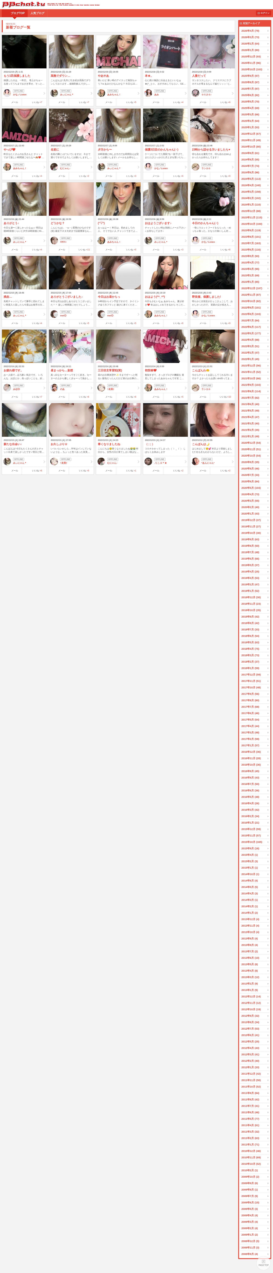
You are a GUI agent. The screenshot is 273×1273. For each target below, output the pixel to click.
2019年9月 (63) (250, 539)
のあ (71, 388)
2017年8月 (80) (250, 700)
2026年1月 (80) (250, 50)
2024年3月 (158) (251, 191)
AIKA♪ (71, 240)
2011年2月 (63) (250, 1138)
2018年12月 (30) (251, 597)
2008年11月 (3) (250, 1247)
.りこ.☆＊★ (165, 461)
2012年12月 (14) (251, 996)
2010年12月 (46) (251, 1150)
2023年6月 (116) (251, 249)
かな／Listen (24, 93)
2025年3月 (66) (250, 114)
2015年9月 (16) (250, 848)
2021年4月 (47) (250, 417)
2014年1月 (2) (249, 912)
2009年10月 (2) (250, 1176)
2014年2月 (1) (249, 906)
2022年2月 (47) (250, 352)
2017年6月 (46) (250, 713)
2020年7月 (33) (250, 474)
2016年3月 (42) (250, 809)
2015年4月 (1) (249, 854)
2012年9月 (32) (250, 1015)
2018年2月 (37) (250, 661)
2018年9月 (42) (250, 616)
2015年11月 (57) (251, 835)
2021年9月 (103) (251, 384)
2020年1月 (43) (250, 513)
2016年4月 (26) (250, 803)
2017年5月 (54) (250, 719)
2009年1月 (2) (249, 1234)
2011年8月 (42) (250, 1099)
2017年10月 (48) (251, 687)
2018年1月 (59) (250, 668)
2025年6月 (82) (250, 95)
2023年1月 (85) (250, 281)
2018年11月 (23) (251, 603)
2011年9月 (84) (250, 1093)
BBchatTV (49, 4)
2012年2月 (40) (250, 1060)
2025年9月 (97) (250, 75)
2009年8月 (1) (249, 1189)
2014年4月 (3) (249, 893)
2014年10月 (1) (250, 874)
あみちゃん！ (118, 93)
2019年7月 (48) (250, 552)
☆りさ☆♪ (212, 93)
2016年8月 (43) (250, 777)
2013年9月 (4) (249, 938)
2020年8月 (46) (250, 468)
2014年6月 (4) (249, 880)
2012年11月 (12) (251, 1002)
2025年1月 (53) (250, 127)
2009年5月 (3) (249, 1208)
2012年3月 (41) (250, 1054)
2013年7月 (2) (249, 951)
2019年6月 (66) (250, 558)
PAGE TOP (263, 1263)
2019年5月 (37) (250, 565)
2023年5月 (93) (250, 256)
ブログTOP (18, 13)
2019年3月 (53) (250, 577)
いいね (37, 102)
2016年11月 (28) (251, 758)
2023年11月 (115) (251, 217)
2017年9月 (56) (250, 693)
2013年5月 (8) (249, 964)
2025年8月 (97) (250, 82)
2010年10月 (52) (251, 1163)
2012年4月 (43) (250, 1047)
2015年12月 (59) (251, 829)
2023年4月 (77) (250, 262)
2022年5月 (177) (251, 333)
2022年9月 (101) (251, 307)
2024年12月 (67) (251, 133)
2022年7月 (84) (250, 320)
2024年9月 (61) (250, 153)
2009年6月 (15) (250, 1202)
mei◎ (71, 314)
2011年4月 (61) (250, 1125)
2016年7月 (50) (250, 783)
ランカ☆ (212, 167)
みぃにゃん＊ (71, 93)
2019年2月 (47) (250, 584)
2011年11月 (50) (251, 1080)
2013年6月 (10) (250, 957)
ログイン (265, 13)
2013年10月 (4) (250, 932)
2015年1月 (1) (249, 867)
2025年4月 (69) (250, 107)
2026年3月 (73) (250, 37)
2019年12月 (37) (251, 520)
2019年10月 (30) (251, 532)
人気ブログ (37, 13)
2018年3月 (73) (250, 655)
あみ (165, 93)
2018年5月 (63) (250, 642)
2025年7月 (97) (250, 88)
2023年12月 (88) (251, 210)
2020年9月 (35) (250, 462)
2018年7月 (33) (250, 629)
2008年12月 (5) (250, 1241)
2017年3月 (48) (250, 732)
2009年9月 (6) (249, 1183)
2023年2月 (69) (250, 275)
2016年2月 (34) (250, 816)
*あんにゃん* (212, 461)
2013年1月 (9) (249, 990)
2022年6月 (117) (251, 326)
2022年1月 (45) (250, 359)
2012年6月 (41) (250, 1035)
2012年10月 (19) (251, 1009)
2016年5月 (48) (250, 796)
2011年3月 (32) (250, 1131)
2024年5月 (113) (251, 178)
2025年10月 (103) (251, 69)
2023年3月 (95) (250, 268)
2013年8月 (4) (249, 944)
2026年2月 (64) (250, 43)
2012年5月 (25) (250, 1041)
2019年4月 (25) (250, 571)
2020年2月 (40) (250, 507)
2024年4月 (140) (251, 185)
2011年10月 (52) (251, 1086)
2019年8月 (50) (250, 545)
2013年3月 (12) (250, 977)
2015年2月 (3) (249, 861)
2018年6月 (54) (250, 635)
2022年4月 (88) (250, 339)
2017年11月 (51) (251, 680)
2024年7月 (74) (250, 165)
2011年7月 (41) (250, 1105)
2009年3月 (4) (249, 1221)
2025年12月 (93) (251, 56)
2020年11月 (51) (251, 449)
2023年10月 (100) (251, 223)
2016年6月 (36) (250, 790)
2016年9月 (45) (250, 771)
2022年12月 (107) (251, 288)
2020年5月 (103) (251, 487)
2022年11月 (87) (251, 294)
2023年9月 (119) (251, 230)
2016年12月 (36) (251, 751)
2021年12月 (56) (251, 365)
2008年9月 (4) (249, 1253)
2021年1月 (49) (250, 436)
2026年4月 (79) (250, 30)
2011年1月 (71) (250, 1144)
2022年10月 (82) (251, 301)
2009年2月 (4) (249, 1228)
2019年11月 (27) (251, 526)
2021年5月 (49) (250, 410)
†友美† (118, 388)
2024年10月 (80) (251, 146)
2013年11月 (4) (250, 925)
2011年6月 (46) (250, 1112)
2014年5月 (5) (249, 886)
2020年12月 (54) (251, 442)
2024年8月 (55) (250, 159)
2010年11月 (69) (251, 1157)
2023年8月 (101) (251, 236)
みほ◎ (24, 388)
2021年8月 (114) (251, 391)
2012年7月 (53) (250, 1028)
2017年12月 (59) (251, 674)
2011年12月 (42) (251, 1073)
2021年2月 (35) (250, 429)
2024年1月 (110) (251, 204)
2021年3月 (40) (250, 423)
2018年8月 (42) (250, 623)
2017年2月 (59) (250, 738)
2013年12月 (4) (250, 919)
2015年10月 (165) (251, 841)
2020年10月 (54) (251, 455)
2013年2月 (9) (249, 983)
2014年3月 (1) (249, 899)
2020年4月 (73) (250, 494)
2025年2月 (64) (250, 120)
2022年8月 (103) (251, 314)
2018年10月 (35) (251, 610)
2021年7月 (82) (250, 397)
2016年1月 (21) (250, 822)
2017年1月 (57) (250, 745)
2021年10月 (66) (251, 378)
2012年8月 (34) (250, 1022)
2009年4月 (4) (249, 1215)
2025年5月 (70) (250, 101)
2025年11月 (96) (251, 62)
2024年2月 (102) (251, 198)
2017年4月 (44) (250, 726)
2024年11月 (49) (251, 140)
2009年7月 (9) (249, 1196)
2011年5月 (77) (250, 1118)
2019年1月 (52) (250, 590)
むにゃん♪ (71, 167)
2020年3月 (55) (250, 500)
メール (14, 102)
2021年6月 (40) (250, 404)
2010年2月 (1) (249, 1170)
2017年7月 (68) (250, 706)
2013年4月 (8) (249, 970)
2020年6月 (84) (250, 481)
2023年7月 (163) (251, 243)
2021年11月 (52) (251, 371)
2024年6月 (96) (250, 172)
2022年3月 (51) (250, 346)
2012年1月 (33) (250, 1067)
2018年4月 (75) (250, 648)
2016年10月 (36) (251, 764)
